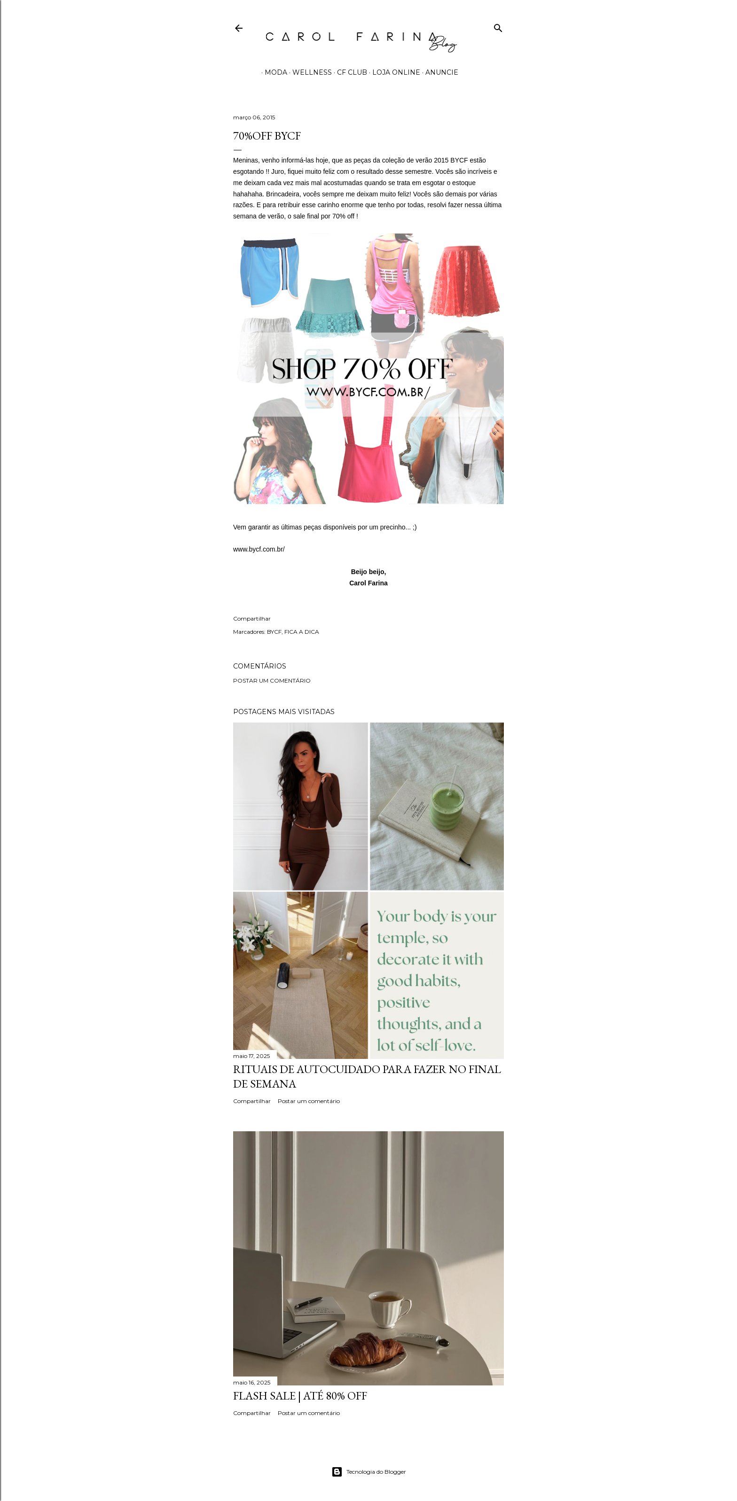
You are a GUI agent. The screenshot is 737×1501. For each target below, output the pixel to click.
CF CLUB (349, 72)
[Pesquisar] (498, 26)
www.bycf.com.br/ (259, 549)
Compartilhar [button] (252, 618)
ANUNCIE (438, 72)
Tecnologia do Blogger (368, 1472)
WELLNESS (309, 72)
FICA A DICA (301, 631)
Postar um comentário (272, 680)
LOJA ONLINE (393, 72)
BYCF (274, 631)
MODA (272, 72)
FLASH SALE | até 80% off (300, 1395)
